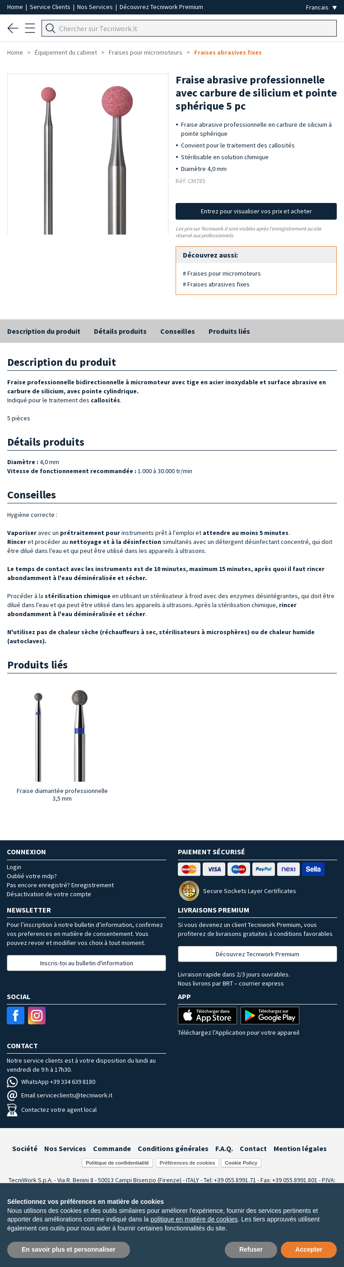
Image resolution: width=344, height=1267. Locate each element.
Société (24, 1148)
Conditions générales (173, 1148)
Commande (112, 1148)
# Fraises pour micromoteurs (222, 273)
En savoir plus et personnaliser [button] (69, 1249)
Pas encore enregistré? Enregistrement (60, 885)
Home (15, 7)
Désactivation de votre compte (49, 894)
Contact (253, 1148)
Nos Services (95, 7)
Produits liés (229, 331)
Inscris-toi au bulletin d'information (86, 963)
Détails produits (120, 331)
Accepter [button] (308, 1249)
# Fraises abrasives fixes (216, 284)
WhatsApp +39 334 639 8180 (51, 1082)
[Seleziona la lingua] (321, 7)
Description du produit (43, 331)
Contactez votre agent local (52, 1110)
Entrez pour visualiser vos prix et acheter (256, 211)
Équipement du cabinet (66, 52)
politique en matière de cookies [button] (194, 1219)
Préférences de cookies (187, 1163)
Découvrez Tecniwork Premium (161, 7)
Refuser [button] (251, 1249)
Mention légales (300, 1148)
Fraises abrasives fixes (228, 52)
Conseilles (177, 331)
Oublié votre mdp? (32, 876)
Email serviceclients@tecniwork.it (59, 1095)
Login (14, 867)
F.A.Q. (224, 1148)
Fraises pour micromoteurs (145, 52)
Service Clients (51, 7)
